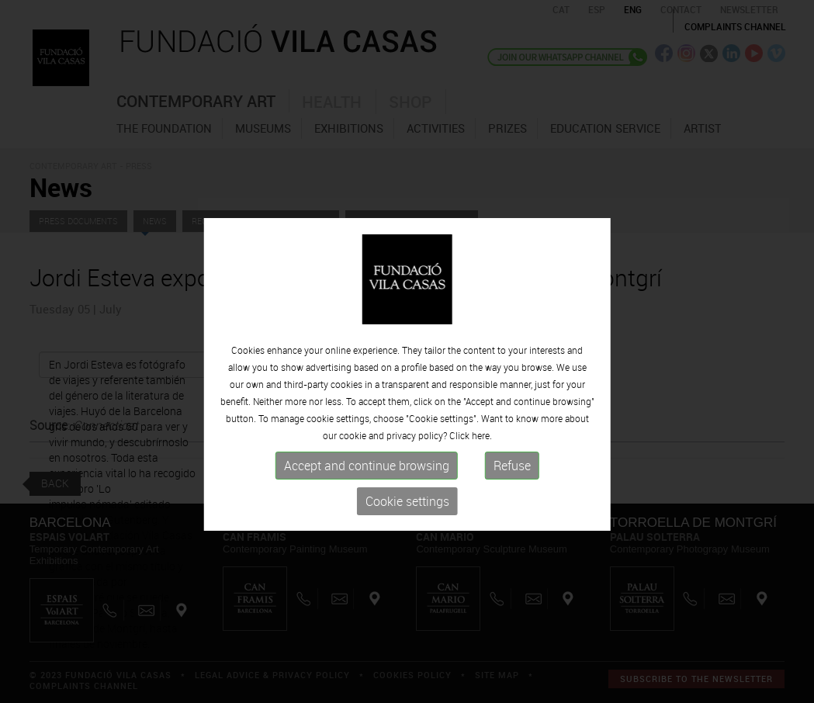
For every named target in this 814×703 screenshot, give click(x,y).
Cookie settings (407, 516)
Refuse (512, 481)
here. (482, 451)
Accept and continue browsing (366, 481)
